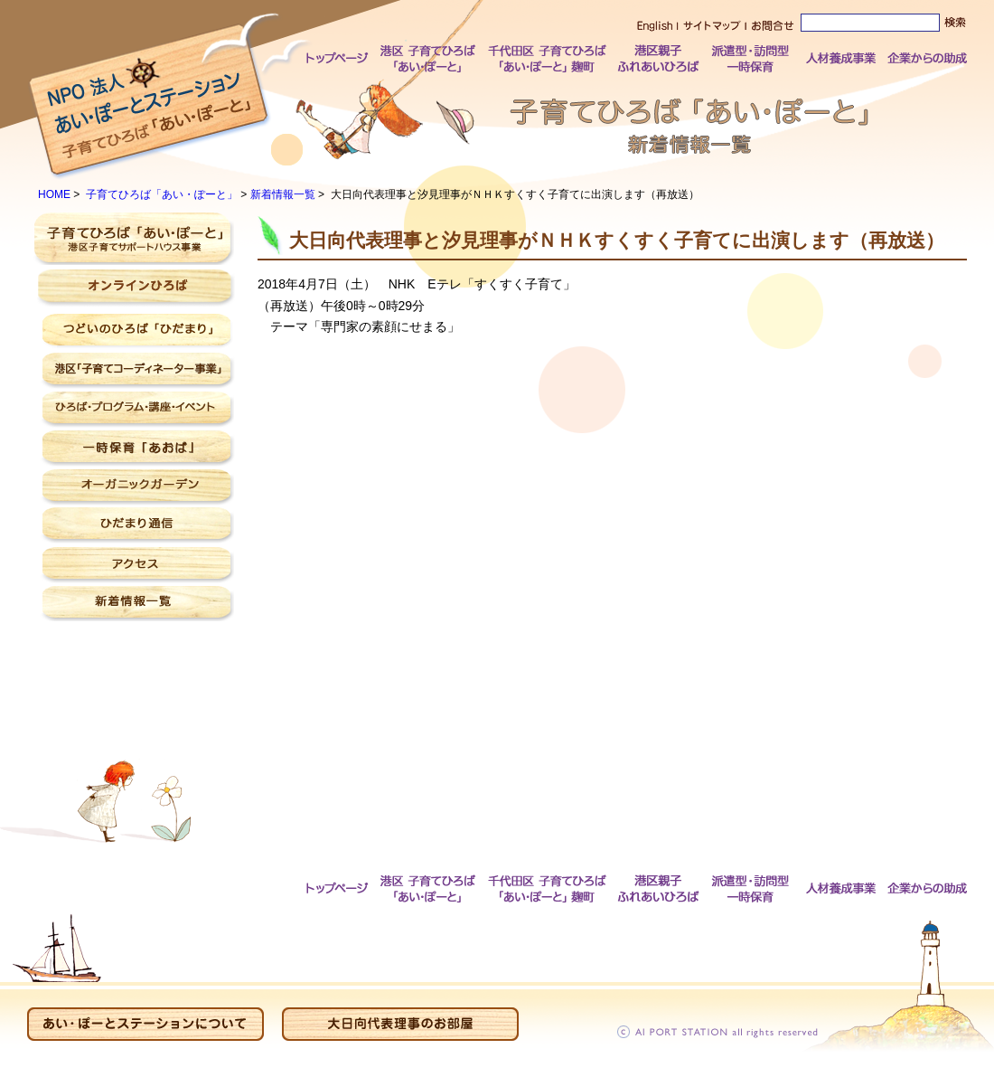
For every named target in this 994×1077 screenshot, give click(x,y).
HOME (54, 194)
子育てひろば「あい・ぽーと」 (162, 194)
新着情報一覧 (282, 194)
